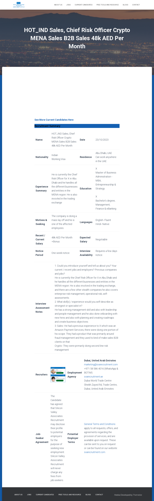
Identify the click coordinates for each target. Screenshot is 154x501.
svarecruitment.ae (93, 376)
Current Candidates (83, 5)
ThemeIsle (137, 495)
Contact (136, 5)
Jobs (68, 5)
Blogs (125, 5)
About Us (58, 5)
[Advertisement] (77, 97)
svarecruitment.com (94, 452)
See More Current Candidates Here (54, 119)
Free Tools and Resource (108, 5)
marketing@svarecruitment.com (101, 364)
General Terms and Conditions (100, 424)
